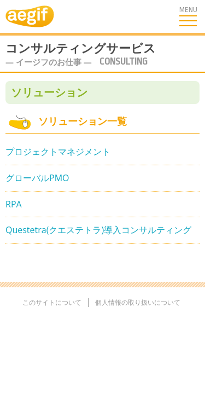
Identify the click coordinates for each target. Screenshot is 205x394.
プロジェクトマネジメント (57, 152)
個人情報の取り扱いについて (137, 302)
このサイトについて (51, 302)
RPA (13, 204)
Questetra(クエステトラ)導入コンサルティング (98, 230)
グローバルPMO (37, 178)
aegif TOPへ (21, 16)
